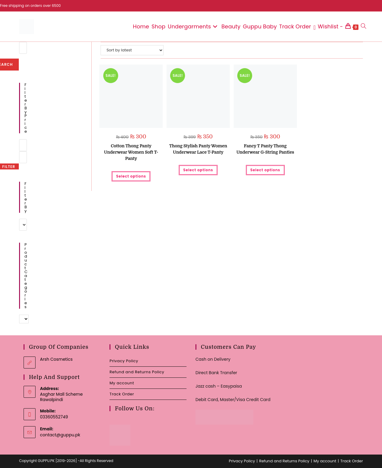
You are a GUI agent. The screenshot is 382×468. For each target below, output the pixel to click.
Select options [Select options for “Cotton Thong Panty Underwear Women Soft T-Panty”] (131, 176)
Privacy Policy (124, 361)
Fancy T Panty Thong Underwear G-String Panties (265, 149)
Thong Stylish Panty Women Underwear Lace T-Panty (198, 149)
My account (122, 383)
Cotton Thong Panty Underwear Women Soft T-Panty (131, 152)
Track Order (122, 394)
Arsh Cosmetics (56, 359)
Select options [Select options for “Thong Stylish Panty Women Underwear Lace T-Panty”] (198, 169)
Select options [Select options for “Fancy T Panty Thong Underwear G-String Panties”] (265, 169)
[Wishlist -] (328, 27)
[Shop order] (132, 50)
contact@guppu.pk (60, 435)
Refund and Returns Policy (137, 372)
